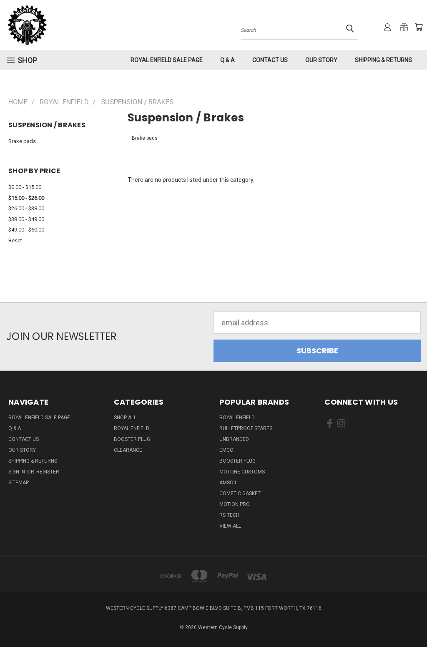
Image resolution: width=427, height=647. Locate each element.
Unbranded (234, 439)
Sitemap (18, 483)
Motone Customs (242, 472)
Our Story (321, 60)
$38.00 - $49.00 (26, 219)
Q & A (227, 60)
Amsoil (228, 483)
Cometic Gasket (240, 493)
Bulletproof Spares (245, 428)
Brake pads (22, 141)
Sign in (17, 472)
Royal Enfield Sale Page (167, 60)
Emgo (226, 450)
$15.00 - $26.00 (26, 198)
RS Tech (229, 515)
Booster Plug (132, 439)
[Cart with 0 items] (418, 27)
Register (47, 472)
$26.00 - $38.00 (26, 208)
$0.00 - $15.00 (24, 187)
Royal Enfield (131, 428)
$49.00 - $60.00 (26, 230)
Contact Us (270, 60)
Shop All (125, 417)
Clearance (128, 450)
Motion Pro (234, 504)
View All (230, 526)
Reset (15, 240)
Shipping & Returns (383, 60)
